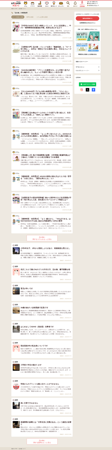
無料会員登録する (87, 18)
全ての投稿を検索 (17, 17)
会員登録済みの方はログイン (87, 23)
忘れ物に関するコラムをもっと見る (42, 238)
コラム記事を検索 (42, 17)
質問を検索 (29, 17)
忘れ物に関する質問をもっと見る (42, 441)
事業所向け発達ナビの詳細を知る (87, 54)
